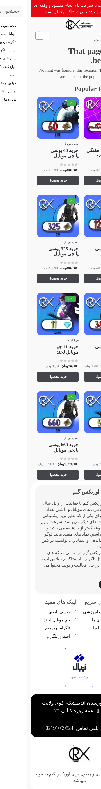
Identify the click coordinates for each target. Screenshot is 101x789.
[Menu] (84, 24)
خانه (90, 40)
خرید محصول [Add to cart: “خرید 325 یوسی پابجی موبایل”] (27, 278)
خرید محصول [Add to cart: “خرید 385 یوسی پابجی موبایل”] (74, 377)
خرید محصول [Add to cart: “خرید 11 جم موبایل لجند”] (27, 377)
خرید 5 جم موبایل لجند (84, 447)
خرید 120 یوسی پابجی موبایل (79, 251)
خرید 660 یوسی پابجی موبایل (32, 447)
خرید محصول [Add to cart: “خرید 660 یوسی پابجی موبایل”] (27, 475)
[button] (11, 36)
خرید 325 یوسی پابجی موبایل (32, 251)
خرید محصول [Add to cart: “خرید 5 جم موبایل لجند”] (74, 475)
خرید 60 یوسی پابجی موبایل (33, 153)
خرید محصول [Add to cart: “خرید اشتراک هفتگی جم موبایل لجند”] (74, 180)
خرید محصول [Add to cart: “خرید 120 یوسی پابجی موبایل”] (74, 278)
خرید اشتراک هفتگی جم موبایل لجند (75, 153)
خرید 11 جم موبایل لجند (37, 349)
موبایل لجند (88, 143)
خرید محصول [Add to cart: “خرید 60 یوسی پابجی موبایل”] (27, 180)
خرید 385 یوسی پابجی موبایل (79, 349)
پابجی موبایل (40, 143)
